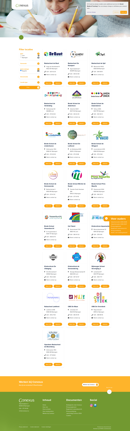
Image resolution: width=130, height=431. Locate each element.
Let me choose (91, 12)
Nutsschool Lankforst (51, 306)
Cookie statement (34, 427)
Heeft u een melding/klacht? (119, 232)
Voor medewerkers (48, 411)
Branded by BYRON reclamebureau (102, 428)
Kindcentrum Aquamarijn (100, 226)
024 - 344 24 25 (74, 114)
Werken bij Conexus (89, 384)
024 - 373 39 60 (23, 408)
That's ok (123, 12)
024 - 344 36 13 (98, 114)
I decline (116, 12)
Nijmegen (30, 57)
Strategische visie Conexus (74, 405)
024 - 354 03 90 (74, 74)
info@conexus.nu (24, 411)
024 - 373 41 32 (50, 194)
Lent (30, 55)
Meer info (48, 83)
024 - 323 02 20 (51, 71)
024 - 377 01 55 (74, 196)
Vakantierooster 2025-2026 (119, 222)
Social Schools (107, 427)
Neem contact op (51, 74)
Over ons (84, 8)
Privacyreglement (71, 407)
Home (77, 8)
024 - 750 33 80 (51, 277)
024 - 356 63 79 (51, 237)
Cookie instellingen (46, 427)
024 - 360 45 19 (74, 315)
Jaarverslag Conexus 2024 (74, 413)
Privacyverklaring (71, 411)
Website (58, 83)
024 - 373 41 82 (98, 154)
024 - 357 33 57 (74, 277)
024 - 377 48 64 (50, 355)
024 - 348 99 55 (98, 315)
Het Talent (71, 226)
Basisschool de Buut (51, 63)
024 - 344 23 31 (98, 194)
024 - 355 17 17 (98, 277)
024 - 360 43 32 (74, 234)
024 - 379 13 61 (98, 234)
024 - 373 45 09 (51, 154)
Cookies (68, 415)
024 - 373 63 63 (51, 114)
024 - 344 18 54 (98, 71)
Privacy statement (23, 427)
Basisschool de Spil (98, 63)
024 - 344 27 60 (51, 315)
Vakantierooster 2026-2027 (119, 224)
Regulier (30, 71)
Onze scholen (47, 409)
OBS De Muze (73, 306)
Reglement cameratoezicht (74, 409)
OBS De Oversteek (98, 306)
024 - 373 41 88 (74, 154)
